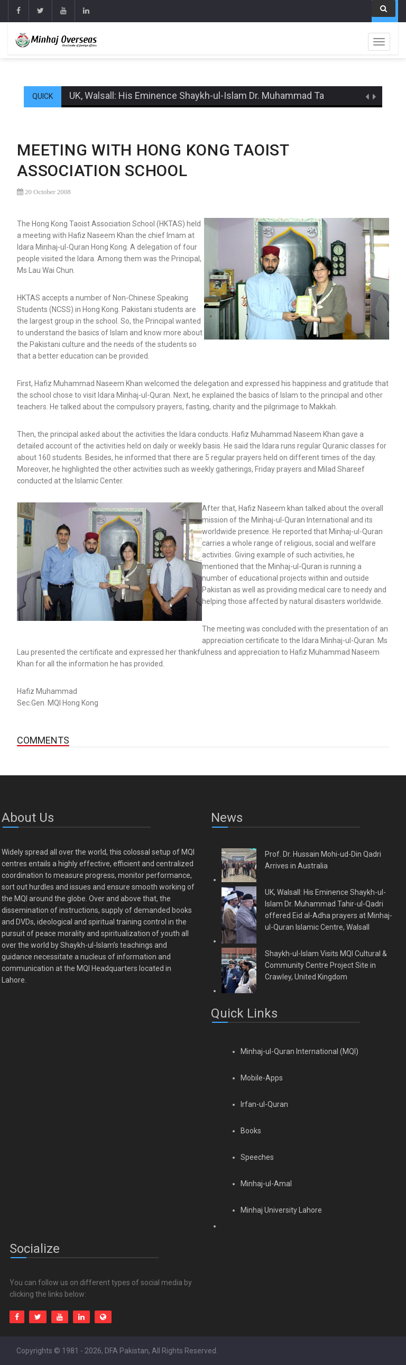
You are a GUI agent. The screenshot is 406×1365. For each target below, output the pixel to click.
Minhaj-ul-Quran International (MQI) (299, 1051)
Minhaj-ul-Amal (266, 1183)
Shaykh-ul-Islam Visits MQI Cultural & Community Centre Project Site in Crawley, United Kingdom (326, 965)
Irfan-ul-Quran (264, 1104)
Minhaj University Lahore (281, 1210)
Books (251, 1130)
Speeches (257, 1157)
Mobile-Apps (262, 1078)
